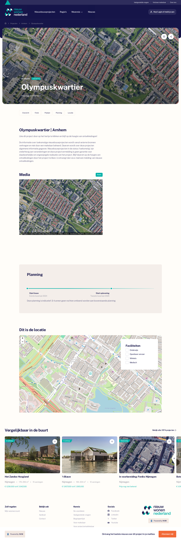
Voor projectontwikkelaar (83, 526)
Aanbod (42, 515)
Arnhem (24, 23)
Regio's (65, 12)
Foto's (37, 113)
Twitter (112, 519)
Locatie (70, 113)
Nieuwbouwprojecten (47, 12)
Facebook (113, 511)
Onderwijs (134, 350)
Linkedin (113, 515)
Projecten (13, 23)
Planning (59, 113)
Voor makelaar (79, 522)
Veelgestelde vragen (141, 2)
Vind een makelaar (159, 2)
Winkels (133, 358)
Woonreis (79, 12)
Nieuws (93, 12)
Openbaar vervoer (137, 354)
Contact (42, 519)
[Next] (173, 458)
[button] (90, 374)
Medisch (133, 362)
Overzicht (25, 113)
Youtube (113, 522)
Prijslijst (47, 113)
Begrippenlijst (79, 519)
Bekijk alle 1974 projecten (164, 430)
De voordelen (78, 511)
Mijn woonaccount (12, 511)
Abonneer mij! (167, 534)
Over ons (173, 2)
